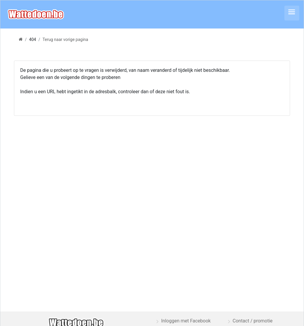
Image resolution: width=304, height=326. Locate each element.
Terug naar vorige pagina (65, 39)
